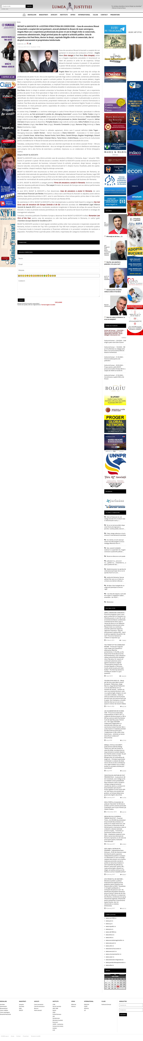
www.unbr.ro (110, 946)
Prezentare (115, 15)
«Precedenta (107, 974)
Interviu (73, 1006)
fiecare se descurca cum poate (114, 556)
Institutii (64, 15)
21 (109, 986)
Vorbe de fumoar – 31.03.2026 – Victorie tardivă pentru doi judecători (114, 358)
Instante (21, 1004)
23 (115, 986)
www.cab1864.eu (111, 932)
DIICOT (21, 1010)
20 (106, 986)
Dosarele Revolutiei (5, 1014)
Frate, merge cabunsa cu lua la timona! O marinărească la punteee (115, 534)
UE (85, 1010)
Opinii (73, 15)
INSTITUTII (55, 1001)
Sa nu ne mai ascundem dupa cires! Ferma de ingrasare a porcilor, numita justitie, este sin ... (114, 527)
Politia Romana (57, 1014)
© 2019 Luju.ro (5, 1036)
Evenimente (3, 1006)
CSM (54, 1004)
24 (118, 986)
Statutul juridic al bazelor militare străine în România (113, 291)
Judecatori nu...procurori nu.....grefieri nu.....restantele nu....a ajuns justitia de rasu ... (115, 562)
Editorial (73, 1004)
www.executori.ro (111, 951)
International (84, 15)
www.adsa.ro (110, 965)
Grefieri (55, 1028)
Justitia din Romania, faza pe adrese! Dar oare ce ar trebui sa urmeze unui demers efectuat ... (114, 579)
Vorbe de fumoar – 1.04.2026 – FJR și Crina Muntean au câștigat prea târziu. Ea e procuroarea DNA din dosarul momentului (114, 349)
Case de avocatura (39, 1006)
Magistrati (43, 15)
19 (124, 984)
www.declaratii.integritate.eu (114, 960)
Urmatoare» (122, 974)
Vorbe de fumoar (106, 1004)
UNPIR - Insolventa (58, 1024)
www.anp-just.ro (111, 943)
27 (106, 988)
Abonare (123, 1014)
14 (109, 984)
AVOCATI (36, 1001)
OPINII (73, 1001)
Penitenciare (56, 1018)
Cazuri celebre (4, 1010)
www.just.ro (109, 921)
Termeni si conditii (35, 1036)
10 (118, 982)
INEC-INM (55, 1008)
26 (124, 986)
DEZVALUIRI (3, 1001)
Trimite (21, 300)
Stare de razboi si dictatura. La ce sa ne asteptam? (114, 318)
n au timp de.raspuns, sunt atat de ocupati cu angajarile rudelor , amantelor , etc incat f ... (115, 595)
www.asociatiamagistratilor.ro (115, 940)
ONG (54, 1012)
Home (19, 22)
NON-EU (86, 1008)
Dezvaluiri (32, 15)
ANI (54, 1016)
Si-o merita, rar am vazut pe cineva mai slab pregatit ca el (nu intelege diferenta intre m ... (114, 541)
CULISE (103, 1001)
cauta (29, 6)
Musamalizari (4, 1008)
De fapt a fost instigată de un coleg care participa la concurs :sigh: (114, 587)
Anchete (2, 1004)
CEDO (85, 1006)
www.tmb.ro (109, 937)
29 (112, 988)
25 (121, 986)
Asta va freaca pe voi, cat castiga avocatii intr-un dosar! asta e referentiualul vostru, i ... (114, 518)
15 (112, 984)
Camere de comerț (58, 1026)
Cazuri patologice (5, 1012)
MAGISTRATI (22, 1001)
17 (118, 984)
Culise (95, 15)
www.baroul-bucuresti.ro (113, 948)
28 (109, 988)
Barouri (36, 1008)
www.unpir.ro (110, 957)
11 (121, 982)
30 (115, 988)
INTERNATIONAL (88, 1001)
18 (121, 984)
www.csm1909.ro (111, 918)
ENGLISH (86, 1004)
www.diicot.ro (110, 935)
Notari (54, 1010)
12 (124, 982)
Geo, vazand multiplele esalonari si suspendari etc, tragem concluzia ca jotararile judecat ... (115, 549)
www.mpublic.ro (111, 926)
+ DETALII (123, 337)
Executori (55, 1022)
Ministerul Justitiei (58, 1020)
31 (118, 988)
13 (106, 984)
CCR (54, 1030)
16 (115, 984)
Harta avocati (38, 1010)
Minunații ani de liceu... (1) (113, 236)
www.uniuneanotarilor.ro (113, 954)
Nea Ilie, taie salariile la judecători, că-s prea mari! (112, 263)
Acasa (12, 1036)
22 (112, 986)
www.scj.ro (109, 924)
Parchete (21, 1006)
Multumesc (109, 602)
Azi (115, 974)
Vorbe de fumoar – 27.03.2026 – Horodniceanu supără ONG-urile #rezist (114, 377)
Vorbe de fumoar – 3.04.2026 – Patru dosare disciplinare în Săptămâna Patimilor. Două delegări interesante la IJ (114, 333)
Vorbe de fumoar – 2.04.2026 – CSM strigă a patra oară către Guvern (115, 341)
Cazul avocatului (38, 1004)
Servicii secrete (57, 1006)
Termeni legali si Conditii (48, 305)
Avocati (54, 15)
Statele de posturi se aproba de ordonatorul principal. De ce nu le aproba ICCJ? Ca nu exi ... (115, 571)
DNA (20, 1008)
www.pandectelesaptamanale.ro (116, 962)
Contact (104, 15)
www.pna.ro (109, 929)
